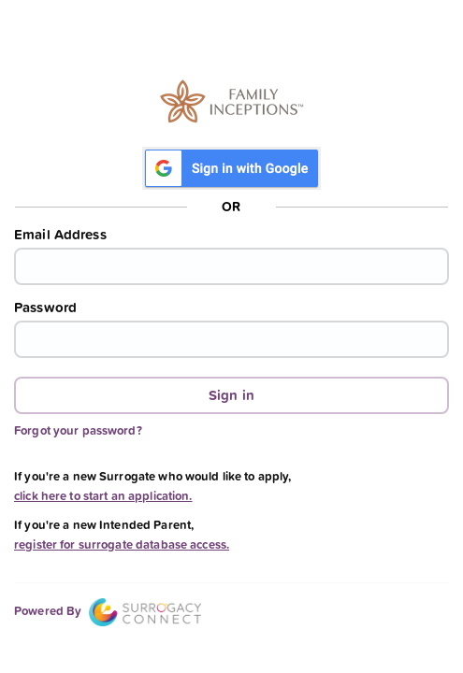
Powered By (107, 611)
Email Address (60, 234)
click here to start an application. (103, 496)
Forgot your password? (78, 430)
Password (45, 307)
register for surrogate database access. (121, 544)
